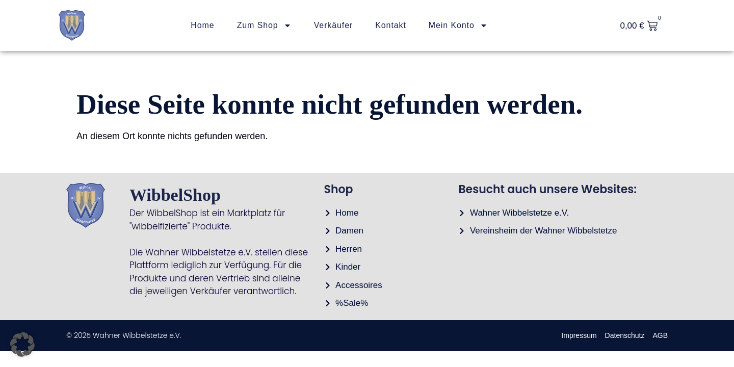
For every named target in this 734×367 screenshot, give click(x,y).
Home (202, 25)
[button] (22, 344)
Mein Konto (458, 25)
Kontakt (390, 25)
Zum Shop (264, 25)
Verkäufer (333, 25)
